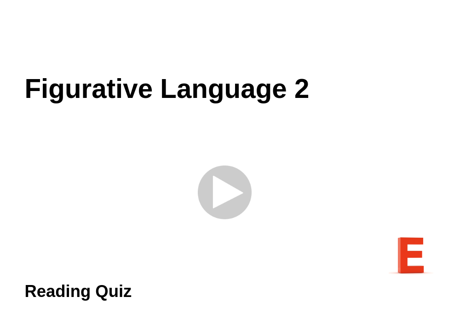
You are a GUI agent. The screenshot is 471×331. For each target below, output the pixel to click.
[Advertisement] (235, 36)
